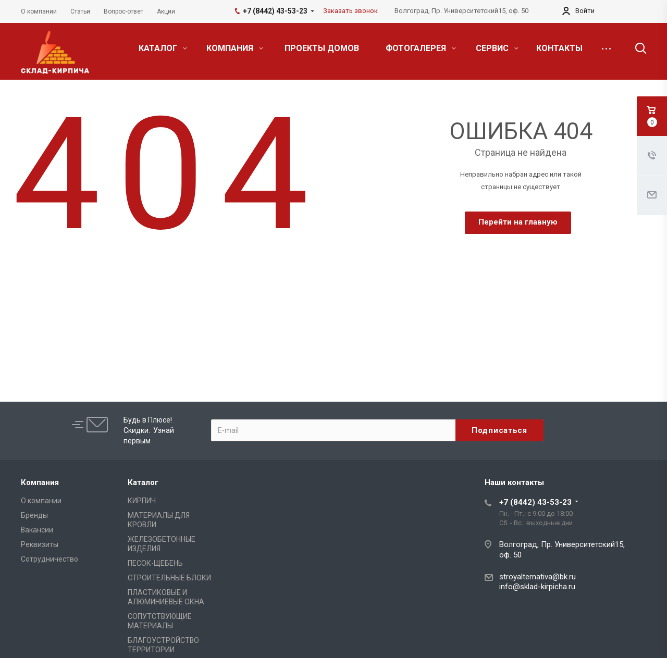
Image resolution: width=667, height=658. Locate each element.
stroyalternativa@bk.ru (537, 576)
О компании (41, 500)
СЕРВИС (497, 48)
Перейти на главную (518, 222)
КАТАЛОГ (163, 48)
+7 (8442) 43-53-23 (535, 502)
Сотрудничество (49, 559)
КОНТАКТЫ (559, 48)
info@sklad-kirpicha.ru (537, 586)
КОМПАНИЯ (234, 48)
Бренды (34, 515)
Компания (40, 482)
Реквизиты (39, 544)
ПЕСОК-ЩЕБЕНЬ (155, 563)
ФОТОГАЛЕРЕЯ (421, 48)
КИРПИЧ (142, 500)
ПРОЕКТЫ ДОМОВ (322, 48)
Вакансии (37, 530)
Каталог (143, 482)
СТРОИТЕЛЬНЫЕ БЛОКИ (169, 578)
